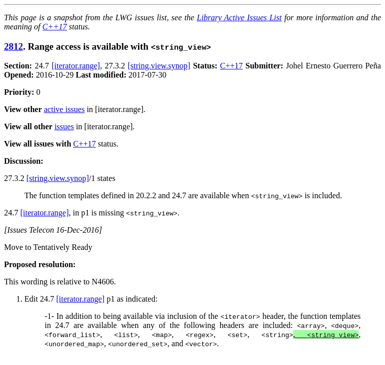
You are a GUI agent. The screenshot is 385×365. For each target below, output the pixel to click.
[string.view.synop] (159, 65)
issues (64, 126)
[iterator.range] (76, 65)
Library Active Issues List (239, 17)
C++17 (55, 26)
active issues (64, 109)
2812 (13, 46)
